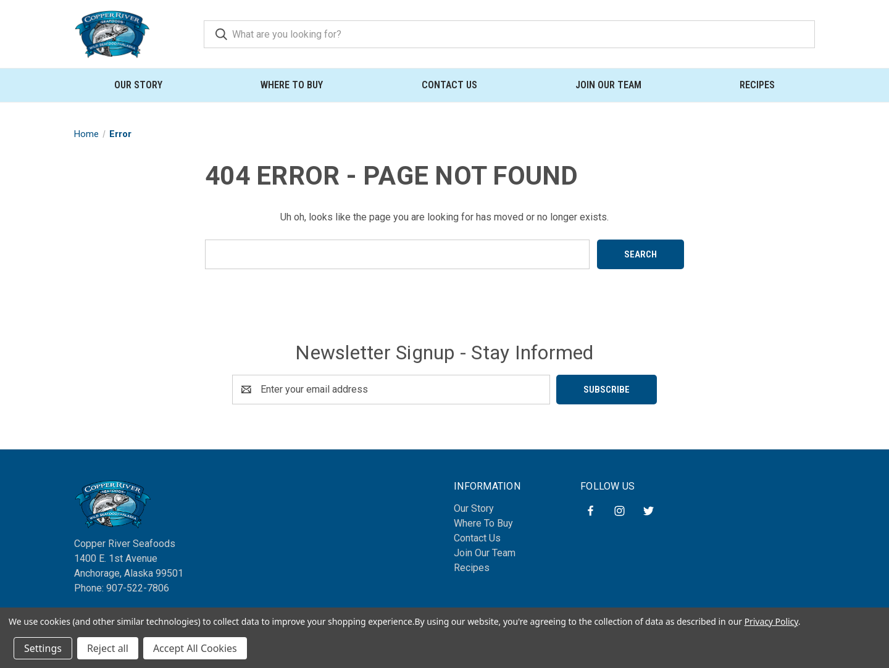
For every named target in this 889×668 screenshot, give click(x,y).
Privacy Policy (771, 621)
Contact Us (449, 85)
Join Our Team (608, 85)
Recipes (757, 85)
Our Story (138, 85)
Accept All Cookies (195, 648)
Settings (43, 648)
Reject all (107, 648)
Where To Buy (292, 85)
